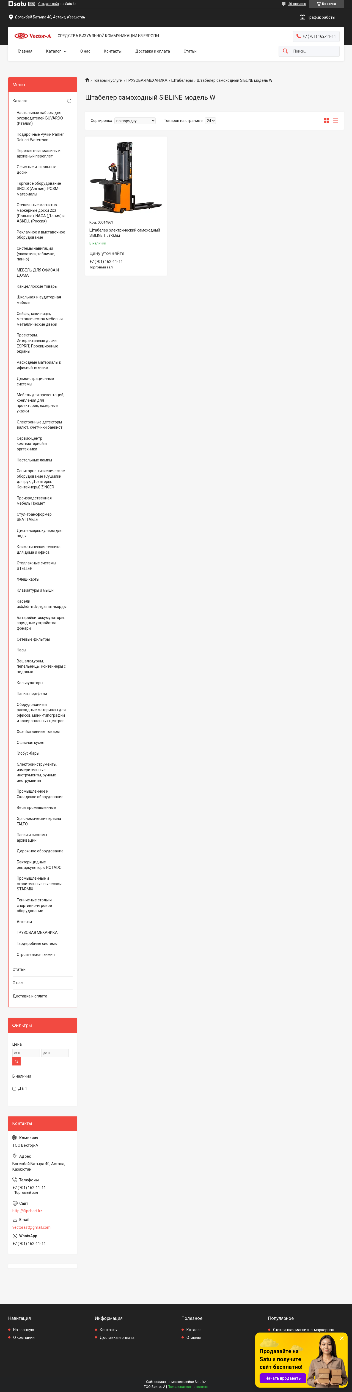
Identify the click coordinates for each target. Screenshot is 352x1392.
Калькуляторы (30, 683)
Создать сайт (48, 4)
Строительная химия (36, 954)
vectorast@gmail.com (31, 1227)
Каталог (53, 51)
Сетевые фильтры (33, 639)
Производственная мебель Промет (34, 501)
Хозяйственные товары (38, 731)
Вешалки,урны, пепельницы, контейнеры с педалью (41, 666)
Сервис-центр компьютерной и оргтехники (32, 443)
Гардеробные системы (37, 943)
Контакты (113, 51)
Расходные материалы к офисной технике (39, 365)
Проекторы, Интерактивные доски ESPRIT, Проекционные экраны (37, 343)
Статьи (190, 51)
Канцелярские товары (37, 286)
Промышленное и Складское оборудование (40, 794)
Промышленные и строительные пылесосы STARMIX (39, 883)
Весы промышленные (36, 807)
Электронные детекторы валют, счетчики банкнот (39, 425)
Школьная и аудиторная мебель (39, 300)
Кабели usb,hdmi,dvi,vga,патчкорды (41, 604)
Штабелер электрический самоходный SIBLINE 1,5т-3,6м (124, 233)
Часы (21, 650)
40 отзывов (297, 4)
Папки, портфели (32, 693)
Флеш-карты (28, 579)
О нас (85, 51)
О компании (24, 1337)
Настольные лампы (34, 460)
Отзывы (193, 1337)
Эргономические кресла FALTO (39, 821)
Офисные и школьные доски (36, 170)
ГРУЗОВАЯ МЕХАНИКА (147, 80)
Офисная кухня (30, 742)
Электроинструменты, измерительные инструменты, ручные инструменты (37, 772)
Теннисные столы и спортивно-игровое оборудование (34, 905)
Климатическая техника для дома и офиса (39, 549)
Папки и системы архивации (32, 837)
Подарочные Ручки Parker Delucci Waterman (40, 137)
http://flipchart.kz (27, 1211)
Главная (25, 51)
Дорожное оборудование (40, 851)
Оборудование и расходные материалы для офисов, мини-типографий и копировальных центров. (41, 712)
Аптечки (24, 922)
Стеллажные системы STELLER (36, 566)
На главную (23, 1330)
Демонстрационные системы (35, 381)
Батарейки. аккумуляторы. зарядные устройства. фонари (41, 622)
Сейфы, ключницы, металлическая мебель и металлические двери (40, 319)
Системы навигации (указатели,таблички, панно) (36, 253)
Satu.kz (200, 1382)
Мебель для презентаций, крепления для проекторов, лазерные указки (40, 403)
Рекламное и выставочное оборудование (41, 235)
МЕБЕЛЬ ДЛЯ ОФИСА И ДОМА (38, 273)
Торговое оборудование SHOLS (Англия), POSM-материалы (39, 188)
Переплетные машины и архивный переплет (39, 153)
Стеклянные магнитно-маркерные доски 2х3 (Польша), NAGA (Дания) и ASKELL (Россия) (41, 213)
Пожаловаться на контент (188, 1387)
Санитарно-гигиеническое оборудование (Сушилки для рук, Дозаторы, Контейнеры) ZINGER (41, 479)
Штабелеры (182, 80)
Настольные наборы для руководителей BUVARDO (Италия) (40, 118)
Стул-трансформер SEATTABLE (34, 517)
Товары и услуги (107, 80)
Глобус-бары (28, 753)
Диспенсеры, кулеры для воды (39, 533)
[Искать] (285, 51)
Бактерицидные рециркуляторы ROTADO (39, 865)
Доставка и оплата (152, 51)
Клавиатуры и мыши (35, 590)
